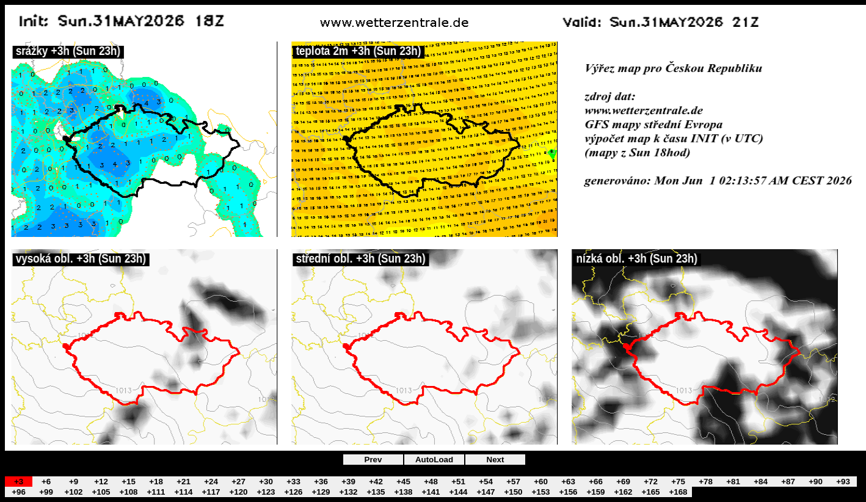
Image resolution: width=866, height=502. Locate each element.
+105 (101, 492)
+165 (650, 492)
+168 (678, 492)
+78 (706, 481)
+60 (541, 481)
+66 (596, 481)
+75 (678, 481)
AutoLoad (434, 459)
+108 (128, 492)
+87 (788, 481)
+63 (568, 481)
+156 (568, 492)
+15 (129, 481)
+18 (156, 481)
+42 (376, 481)
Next (495, 459)
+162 (623, 492)
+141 (430, 492)
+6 (46, 481)
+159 (595, 492)
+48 (431, 481)
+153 (540, 492)
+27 (238, 481)
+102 (73, 492)
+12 (101, 481)
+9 (73, 481)
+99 (46, 492)
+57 (513, 481)
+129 (320, 492)
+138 (403, 492)
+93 (843, 481)
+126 (293, 492)
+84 (761, 481)
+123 (266, 492)
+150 (513, 492)
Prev (373, 459)
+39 (348, 481)
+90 (816, 481)
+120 (238, 492)
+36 (321, 481)
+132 (348, 492)
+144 (458, 492)
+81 (733, 481)
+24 (211, 481)
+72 (651, 481)
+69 (623, 481)
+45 (403, 481)
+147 (485, 492)
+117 (211, 492)
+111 (156, 492)
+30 (266, 481)
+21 (183, 481)
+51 (458, 481)
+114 (183, 492)
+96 (19, 492)
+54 (486, 481)
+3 (18, 481)
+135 (375, 492)
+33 (293, 481)
